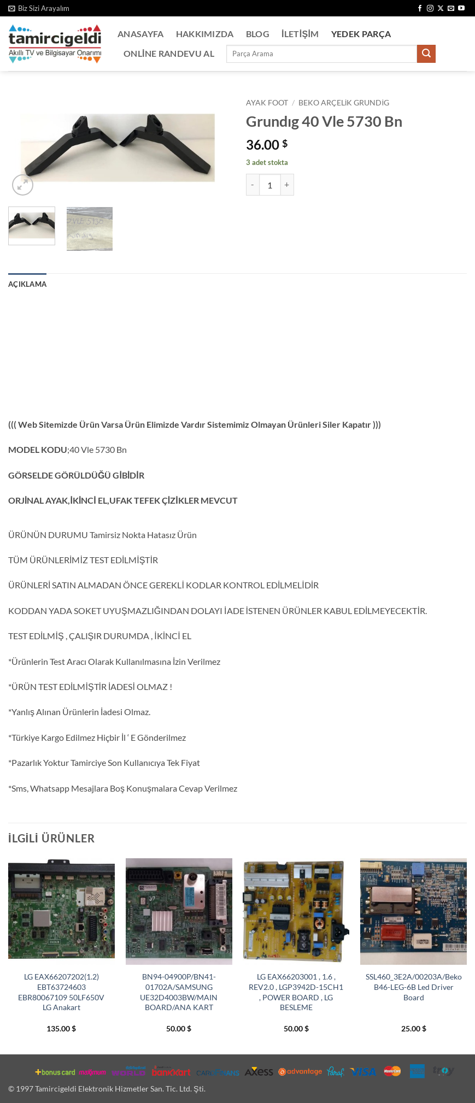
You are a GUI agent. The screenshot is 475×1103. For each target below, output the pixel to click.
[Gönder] (426, 54)
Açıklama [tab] (27, 284)
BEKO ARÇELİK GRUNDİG (344, 102)
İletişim (300, 33)
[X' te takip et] (440, 9)
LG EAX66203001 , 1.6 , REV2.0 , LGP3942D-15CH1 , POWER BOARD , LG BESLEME (296, 992)
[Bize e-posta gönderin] (451, 9)
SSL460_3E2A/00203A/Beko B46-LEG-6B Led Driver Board (414, 986)
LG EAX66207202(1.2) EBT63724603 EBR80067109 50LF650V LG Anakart (61, 992)
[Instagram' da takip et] (430, 9)
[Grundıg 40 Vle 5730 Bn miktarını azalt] (252, 185)
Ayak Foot (267, 102)
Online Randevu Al (169, 53)
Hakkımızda (205, 33)
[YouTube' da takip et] (461, 9)
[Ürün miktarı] (270, 185)
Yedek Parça (361, 33)
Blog (257, 33)
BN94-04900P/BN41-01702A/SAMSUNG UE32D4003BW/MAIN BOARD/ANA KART (179, 992)
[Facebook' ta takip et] (420, 9)
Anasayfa (141, 33)
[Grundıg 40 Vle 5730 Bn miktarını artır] (287, 185)
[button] (38, 8)
